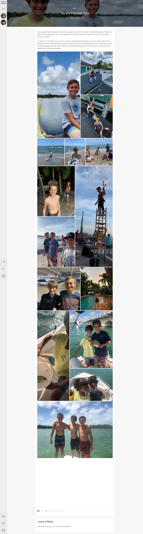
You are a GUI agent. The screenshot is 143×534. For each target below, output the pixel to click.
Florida (55, 511)
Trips (74, 8)
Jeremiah (61, 511)
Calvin (50, 511)
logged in (51, 526)
